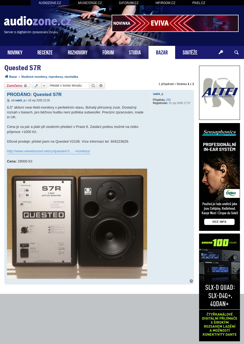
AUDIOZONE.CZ (50, 3)
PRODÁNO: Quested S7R (34, 94)
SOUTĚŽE (190, 52)
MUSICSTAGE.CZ (90, 3)
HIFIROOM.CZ (165, 3)
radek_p (158, 94)
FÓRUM (108, 52)
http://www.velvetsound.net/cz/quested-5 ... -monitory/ (48, 151)
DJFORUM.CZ (129, 3)
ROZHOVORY (77, 52)
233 (168, 99)
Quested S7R (22, 68)
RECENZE (45, 52)
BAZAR (162, 52)
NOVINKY (15, 52)
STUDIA (135, 52)
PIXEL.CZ (198, 3)
